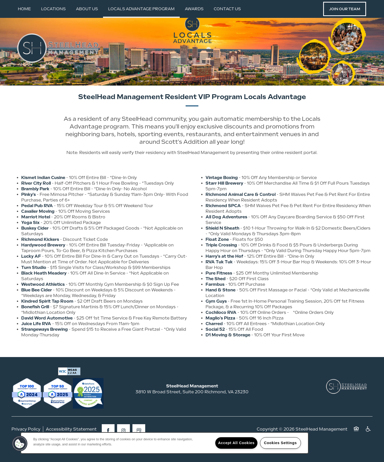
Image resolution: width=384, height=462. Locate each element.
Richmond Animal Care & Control (241, 209)
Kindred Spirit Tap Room (47, 316)
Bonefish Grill (35, 321)
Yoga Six (30, 237)
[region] (164, 443)
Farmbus (215, 299)
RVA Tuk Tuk (219, 276)
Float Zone (217, 254)
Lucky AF (31, 271)
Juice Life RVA (36, 338)
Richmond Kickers (40, 254)
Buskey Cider (35, 243)
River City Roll (36, 198)
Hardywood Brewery (43, 259)
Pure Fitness (219, 288)
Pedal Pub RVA (37, 220)
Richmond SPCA (223, 220)
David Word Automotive (47, 332)
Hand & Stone (220, 304)
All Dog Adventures (226, 231)
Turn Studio (33, 282)
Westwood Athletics (43, 299)
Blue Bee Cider (36, 304)
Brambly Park (35, 203)
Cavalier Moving (37, 226)
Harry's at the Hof (224, 271)
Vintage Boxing (222, 192)
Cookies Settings (280, 443)
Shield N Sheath (222, 243)
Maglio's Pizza (220, 332)
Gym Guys (216, 316)
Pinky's (28, 209)
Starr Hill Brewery (224, 198)
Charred (214, 338)
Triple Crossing (221, 259)
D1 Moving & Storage (228, 349)
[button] (344, 9)
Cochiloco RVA (221, 327)
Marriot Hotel (35, 231)
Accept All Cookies (236, 443)
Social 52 (215, 344)
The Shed (215, 293)
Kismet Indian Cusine (43, 192)
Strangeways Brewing (44, 344)
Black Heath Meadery (43, 288)
